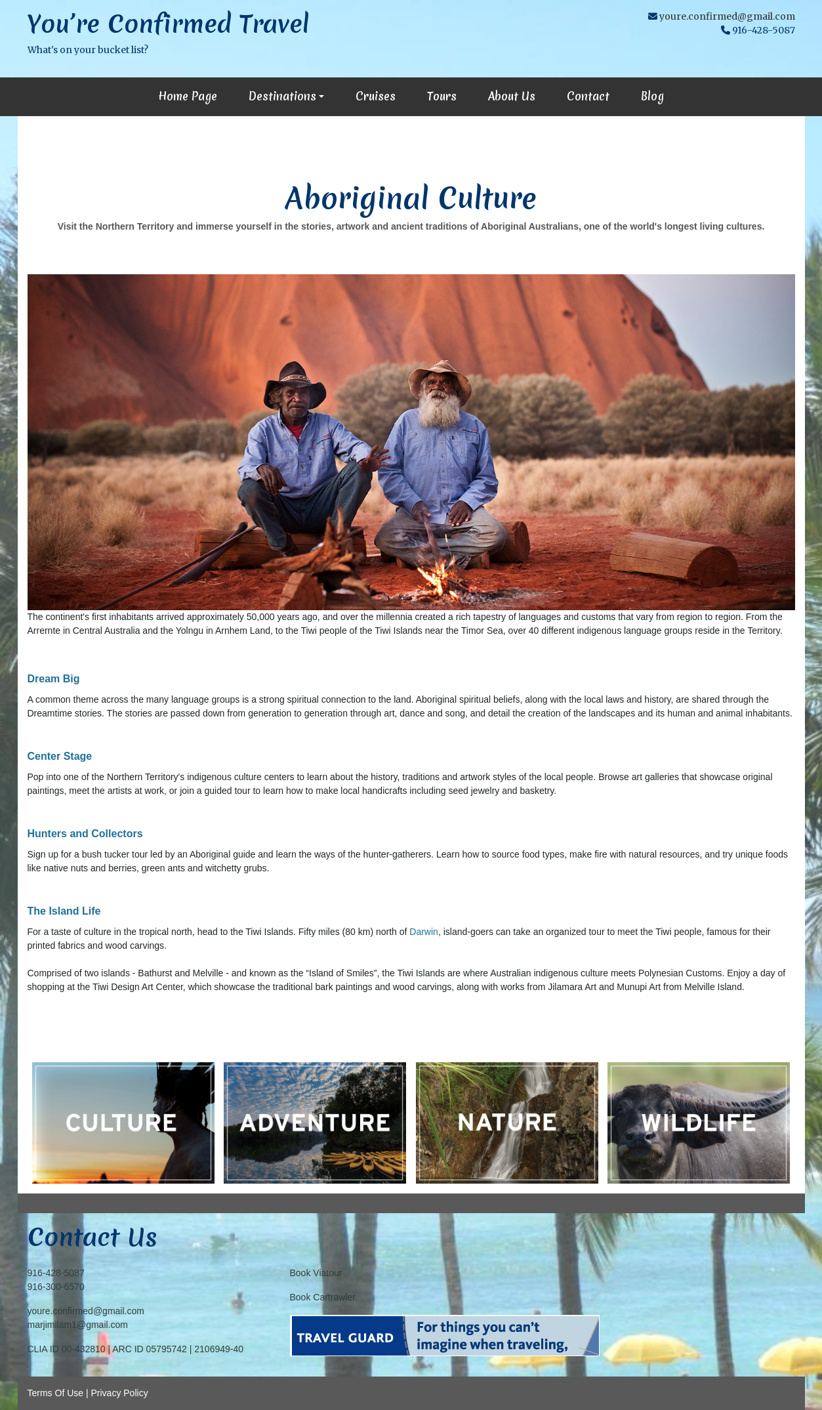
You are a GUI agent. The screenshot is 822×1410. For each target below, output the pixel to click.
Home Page (187, 96)
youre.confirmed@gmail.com (727, 16)
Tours (442, 96)
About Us (511, 96)
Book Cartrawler (323, 1297)
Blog (652, 96)
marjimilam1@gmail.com (78, 1324)
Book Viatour (316, 1273)
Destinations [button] (282, 96)
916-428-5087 (56, 1273)
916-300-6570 (56, 1286)
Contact (588, 96)
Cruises (376, 96)
